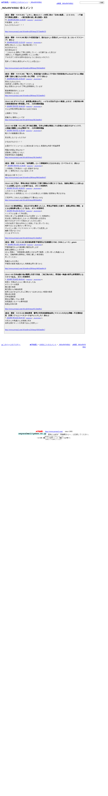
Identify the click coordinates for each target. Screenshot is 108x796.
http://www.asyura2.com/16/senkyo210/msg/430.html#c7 (25, 330)
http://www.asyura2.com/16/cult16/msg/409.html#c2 (23, 200)
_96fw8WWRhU (36, 2)
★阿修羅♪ (5, 2)
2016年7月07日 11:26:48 (16, 130)
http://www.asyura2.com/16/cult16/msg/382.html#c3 (23, 120)
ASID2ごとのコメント (19, 2)
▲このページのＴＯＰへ (11, 345)
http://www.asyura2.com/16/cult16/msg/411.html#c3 (23, 238)
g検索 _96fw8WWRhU (65, 3)
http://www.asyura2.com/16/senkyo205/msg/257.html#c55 (25, 31)
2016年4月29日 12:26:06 (17, 20)
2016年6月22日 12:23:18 (16, 42)
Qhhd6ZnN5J (30, 20)
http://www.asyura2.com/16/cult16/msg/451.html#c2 (23, 309)
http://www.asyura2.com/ (54, 431)
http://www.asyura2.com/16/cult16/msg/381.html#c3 (23, 157)
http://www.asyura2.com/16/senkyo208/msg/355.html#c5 (25, 95)
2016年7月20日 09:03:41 (16, 279)
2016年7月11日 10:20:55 (16, 188)
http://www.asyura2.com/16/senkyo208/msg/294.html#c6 (25, 68)
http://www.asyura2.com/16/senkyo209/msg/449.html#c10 (25, 268)
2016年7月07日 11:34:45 (17, 166)
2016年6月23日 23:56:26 (16, 79)
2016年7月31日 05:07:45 (16, 318)
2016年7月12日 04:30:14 (16, 211)
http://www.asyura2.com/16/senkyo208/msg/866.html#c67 (25, 177)
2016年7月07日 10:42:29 (16, 106)
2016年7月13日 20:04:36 (17, 244)
